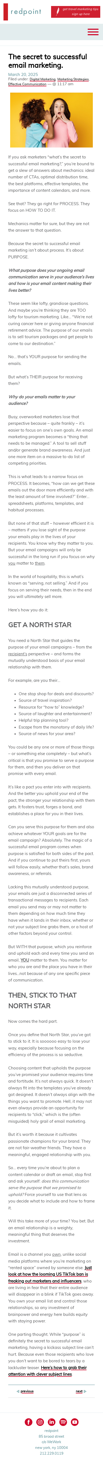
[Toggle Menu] (93, 32)
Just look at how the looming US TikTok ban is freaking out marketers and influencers (50, 1274)
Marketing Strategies (73, 79)
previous (27, 1391)
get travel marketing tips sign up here (75, 11)
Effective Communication (27, 84)
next (79, 1391)
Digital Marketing (42, 79)
